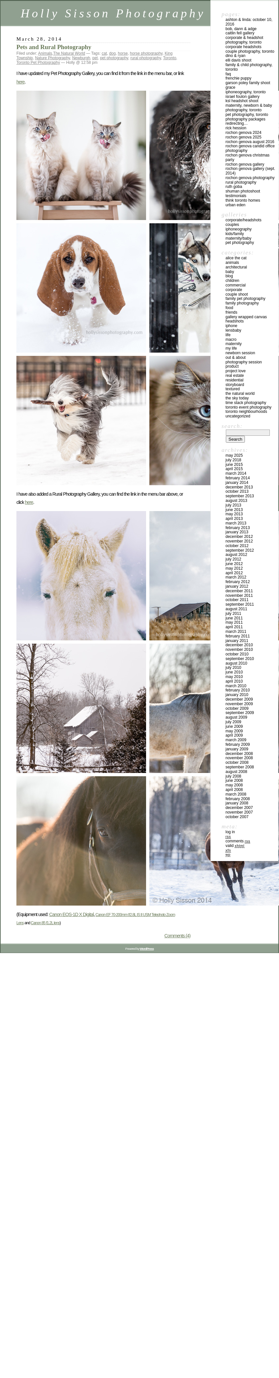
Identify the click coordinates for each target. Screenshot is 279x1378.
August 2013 (236, 500)
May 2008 (234, 785)
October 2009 (236, 708)
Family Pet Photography (245, 298)
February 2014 (237, 478)
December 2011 (239, 591)
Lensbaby (233, 330)
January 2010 (236, 694)
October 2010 (236, 654)
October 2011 (236, 599)
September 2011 (239, 604)
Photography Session (243, 362)
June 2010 (234, 672)
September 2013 (239, 496)
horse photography (146, 53)
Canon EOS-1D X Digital (71, 914)
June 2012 (234, 563)
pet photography (114, 58)
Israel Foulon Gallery (242, 96)
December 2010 (239, 645)
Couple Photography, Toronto (249, 51)
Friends (231, 312)
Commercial (235, 285)
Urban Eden (235, 205)
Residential (234, 380)
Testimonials (235, 195)
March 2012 (235, 577)
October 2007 (236, 817)
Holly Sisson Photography (113, 13)
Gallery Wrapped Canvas (246, 317)
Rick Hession (235, 128)
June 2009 (234, 726)
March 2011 (235, 631)
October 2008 (236, 762)
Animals (45, 53)
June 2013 (234, 509)
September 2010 (239, 658)
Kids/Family (234, 233)
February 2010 (237, 690)
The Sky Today (237, 398)
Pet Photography (239, 242)
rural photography (145, 58)
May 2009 (234, 731)
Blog (229, 276)
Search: (232, 426)
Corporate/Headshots (243, 220)
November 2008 (239, 758)
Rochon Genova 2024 (243, 132)
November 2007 (239, 812)
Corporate (233, 289)
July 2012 (233, 559)
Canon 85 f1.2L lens (45, 923)
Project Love (235, 371)
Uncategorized (237, 416)
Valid (235, 845)
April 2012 (234, 573)
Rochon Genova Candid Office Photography (250, 148)
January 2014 (236, 482)
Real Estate (234, 375)
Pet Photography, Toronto (246, 114)
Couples (232, 224)
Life (227, 335)
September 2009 (239, 712)
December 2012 (239, 536)
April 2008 (234, 789)
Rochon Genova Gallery (244, 164)
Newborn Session (240, 353)
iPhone (231, 325)
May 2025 (234, 455)
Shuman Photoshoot (242, 191)
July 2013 (233, 505)
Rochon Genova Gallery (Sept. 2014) (250, 170)
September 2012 (239, 550)
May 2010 (234, 676)
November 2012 (239, 541)
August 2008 (236, 771)
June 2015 (234, 464)
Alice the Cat (236, 258)
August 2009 (236, 717)
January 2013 (236, 532)
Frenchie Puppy (238, 78)
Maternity (233, 343)
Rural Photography (240, 182)
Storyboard (234, 384)
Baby (229, 271)
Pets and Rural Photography (53, 47)
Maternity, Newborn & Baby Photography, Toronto (248, 107)
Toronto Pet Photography (38, 62)
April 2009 (234, 735)
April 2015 (234, 469)
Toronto (169, 58)
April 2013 (234, 518)
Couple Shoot (236, 294)
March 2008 (235, 794)
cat (104, 53)
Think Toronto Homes (242, 200)
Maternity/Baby (238, 238)
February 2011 (237, 636)
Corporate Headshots (243, 47)
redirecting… (236, 123)
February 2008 (237, 799)
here (20, 81)
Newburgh (81, 58)
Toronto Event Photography (248, 407)
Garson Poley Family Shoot (247, 83)
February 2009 (237, 744)
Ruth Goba (233, 186)
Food (229, 307)
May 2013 (234, 514)
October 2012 (236, 545)
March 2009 (235, 740)
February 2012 (237, 581)
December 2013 (239, 487)
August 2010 (236, 663)
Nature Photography (52, 58)
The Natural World (69, 53)
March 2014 (235, 473)
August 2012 (236, 554)
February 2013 (237, 527)
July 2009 (233, 722)
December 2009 (239, 699)
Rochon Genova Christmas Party (247, 157)
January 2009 (236, 749)
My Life (231, 348)
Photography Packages (245, 119)
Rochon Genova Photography (249, 177)
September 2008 (239, 767)
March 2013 (235, 523)
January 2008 (236, 803)
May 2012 (234, 568)
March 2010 (235, 686)
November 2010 (239, 649)
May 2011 (234, 622)
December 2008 (239, 753)
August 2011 (236, 609)
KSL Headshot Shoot (241, 101)
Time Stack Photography (245, 402)
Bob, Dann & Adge (241, 29)
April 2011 (234, 627)
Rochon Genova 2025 (243, 137)
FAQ (228, 74)
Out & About (235, 357)
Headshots (234, 321)
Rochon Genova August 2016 (249, 141)
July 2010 (233, 667)
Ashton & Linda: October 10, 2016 (248, 22)
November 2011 (239, 595)
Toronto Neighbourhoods (246, 411)
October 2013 (236, 491)
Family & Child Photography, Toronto (248, 67)
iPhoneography (238, 229)
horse (123, 53)
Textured (232, 389)
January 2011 (236, 640)
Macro (230, 339)
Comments (237, 841)
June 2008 (234, 780)
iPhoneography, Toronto (245, 92)
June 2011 (234, 618)
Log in (230, 832)
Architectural (236, 267)
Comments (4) (177, 935)
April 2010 (234, 681)
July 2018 (233, 460)
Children (232, 280)
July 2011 (233, 613)
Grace (230, 87)
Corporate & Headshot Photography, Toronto (244, 40)
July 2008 (233, 776)
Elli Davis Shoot (238, 60)
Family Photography (242, 303)
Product (232, 366)
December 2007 (239, 807)
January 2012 (236, 586)
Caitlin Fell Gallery (239, 33)
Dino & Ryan (235, 55)
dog (112, 53)
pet (95, 58)
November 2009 (239, 704)
